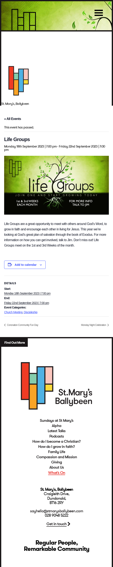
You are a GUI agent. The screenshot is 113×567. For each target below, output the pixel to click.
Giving (56, 462)
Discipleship (31, 312)
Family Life (56, 452)
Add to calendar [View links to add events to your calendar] (26, 264)
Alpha (56, 425)
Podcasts (56, 436)
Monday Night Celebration (94, 325)
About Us (56, 467)
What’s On (56, 472)
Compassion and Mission (56, 457)
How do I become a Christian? (56, 441)
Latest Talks (57, 431)
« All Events (12, 119)
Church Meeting (13, 312)
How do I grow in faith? (56, 446)
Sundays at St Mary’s (56, 420)
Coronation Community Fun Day (22, 325)
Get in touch (56, 524)
